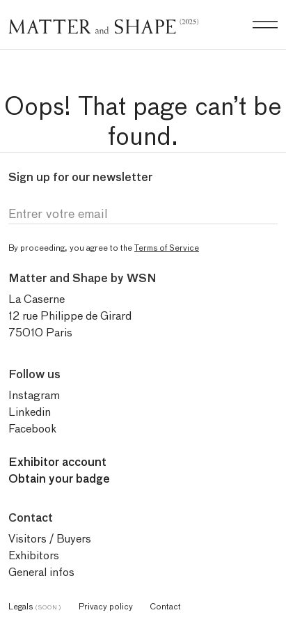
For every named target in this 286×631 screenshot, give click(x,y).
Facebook (32, 429)
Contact (165, 606)
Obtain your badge (59, 479)
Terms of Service (166, 248)
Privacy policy (106, 606)
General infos (41, 572)
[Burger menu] (265, 25)
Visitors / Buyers (49, 539)
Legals (35, 606)
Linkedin (29, 412)
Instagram (34, 395)
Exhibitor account (57, 462)
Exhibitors (33, 555)
